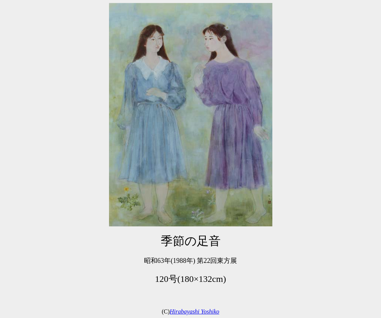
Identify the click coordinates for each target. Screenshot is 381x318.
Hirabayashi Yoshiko (194, 311)
